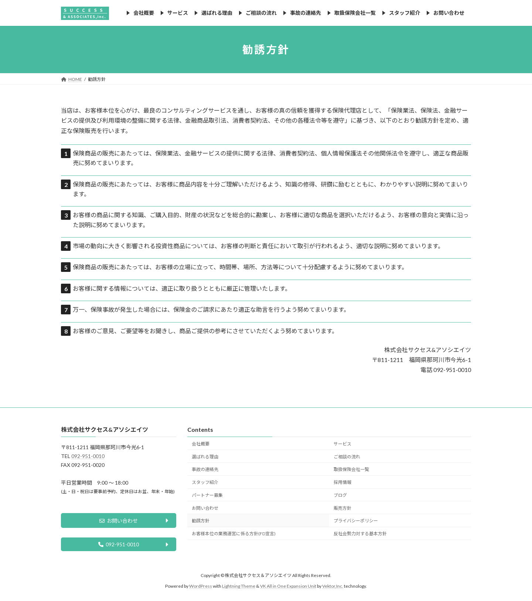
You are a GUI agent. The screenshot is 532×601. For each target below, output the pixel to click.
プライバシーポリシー (356, 520)
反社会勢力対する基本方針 (360, 533)
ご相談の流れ (347, 456)
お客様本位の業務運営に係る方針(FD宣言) (234, 533)
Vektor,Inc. (332, 588)
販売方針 (342, 507)
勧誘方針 (200, 520)
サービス (342, 443)
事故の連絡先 (205, 469)
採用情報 (342, 482)
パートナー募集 (207, 495)
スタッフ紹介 (205, 482)
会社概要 (200, 443)
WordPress (200, 588)
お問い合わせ (118, 521)
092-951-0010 (88, 456)
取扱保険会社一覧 (351, 469)
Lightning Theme (238, 588)
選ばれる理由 (205, 456)
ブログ (340, 495)
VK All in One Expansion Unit (288, 588)
